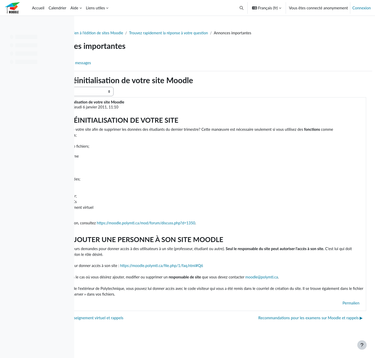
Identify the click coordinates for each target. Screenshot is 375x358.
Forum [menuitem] (94, 63)
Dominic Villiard (120, 107)
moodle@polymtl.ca (329, 287)
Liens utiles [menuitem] (95, 7)
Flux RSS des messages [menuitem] (127, 63)
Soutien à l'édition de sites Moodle (147, 33)
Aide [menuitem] (74, 7)
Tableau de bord (98, 33)
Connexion (361, 7)
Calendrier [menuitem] (57, 7)
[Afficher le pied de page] (362, 345)
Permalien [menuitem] (341, 313)
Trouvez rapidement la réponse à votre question (223, 33)
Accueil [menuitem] (38, 7)
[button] (241, 8)
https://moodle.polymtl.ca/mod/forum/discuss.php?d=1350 (210, 231)
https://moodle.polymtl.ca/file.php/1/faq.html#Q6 (226, 275)
